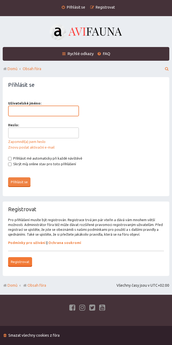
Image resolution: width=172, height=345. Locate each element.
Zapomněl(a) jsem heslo (27, 141)
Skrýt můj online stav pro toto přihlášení (42, 164)
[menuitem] (73, 7)
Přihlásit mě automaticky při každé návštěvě (45, 158)
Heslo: (13, 125)
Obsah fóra (34, 285)
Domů (13, 285)
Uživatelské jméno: (24, 103)
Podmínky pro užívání (27, 243)
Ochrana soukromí (64, 243)
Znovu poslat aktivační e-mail (31, 147)
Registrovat (20, 262)
